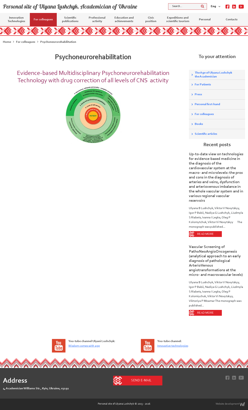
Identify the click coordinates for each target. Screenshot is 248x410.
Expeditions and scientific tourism (177, 19)
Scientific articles (206, 134)
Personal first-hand (207, 104)
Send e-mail (141, 380)
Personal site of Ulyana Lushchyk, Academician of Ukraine (70, 6)
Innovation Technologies (16, 19)
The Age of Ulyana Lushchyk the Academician (213, 74)
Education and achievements (124, 19)
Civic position (150, 19)
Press (198, 94)
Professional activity (97, 19)
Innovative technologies (172, 345)
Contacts (232, 19)
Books (199, 124)
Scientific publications (70, 19)
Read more (205, 234)
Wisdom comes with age (84, 345)
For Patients (203, 84)
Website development (230, 404)
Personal (205, 19)
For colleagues (43, 19)
